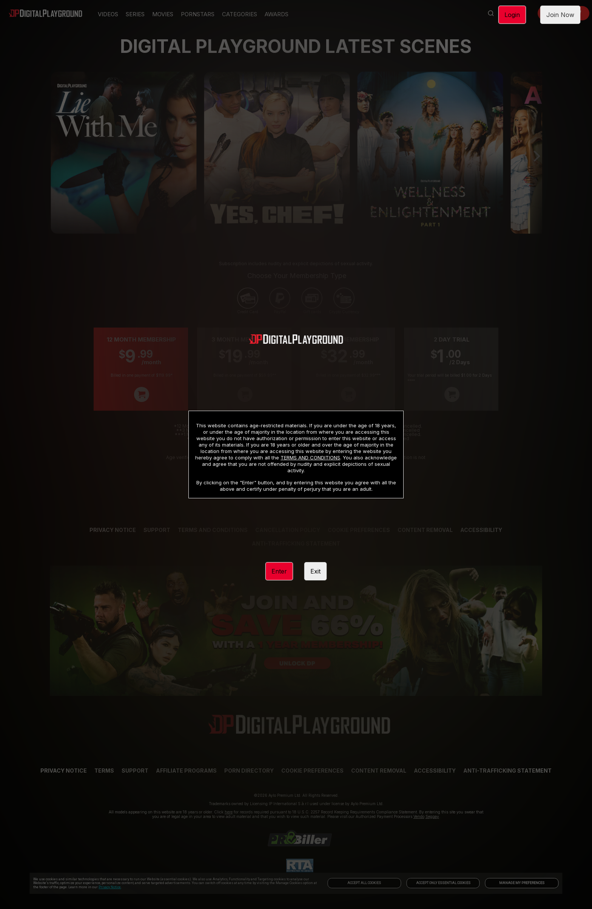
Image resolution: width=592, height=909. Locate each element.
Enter (279, 571)
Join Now (560, 15)
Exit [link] (315, 571)
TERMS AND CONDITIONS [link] (310, 457)
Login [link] (512, 15)
